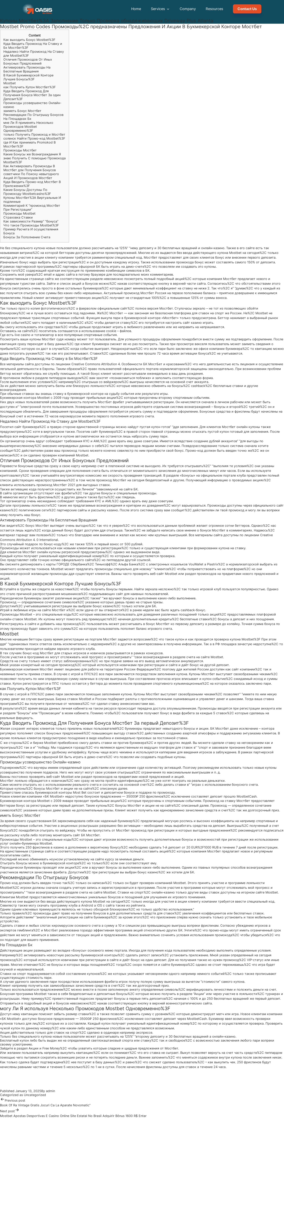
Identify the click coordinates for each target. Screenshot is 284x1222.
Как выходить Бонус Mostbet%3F (29, 40)
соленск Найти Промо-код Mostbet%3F (34, 138)
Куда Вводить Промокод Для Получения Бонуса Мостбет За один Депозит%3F (32, 95)
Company (188, 9)
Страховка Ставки (18, 217)
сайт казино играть (198, 323)
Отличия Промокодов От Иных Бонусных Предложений (27, 61)
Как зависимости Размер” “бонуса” (30, 221)
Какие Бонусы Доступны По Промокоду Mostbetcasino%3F (27, 192)
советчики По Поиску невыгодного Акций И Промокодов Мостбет (31, 176)
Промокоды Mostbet (19, 213)
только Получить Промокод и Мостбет (34, 134)
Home (136, 9)
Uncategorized (35, 1095)
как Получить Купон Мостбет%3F (29, 87)
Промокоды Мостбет (20, 150)
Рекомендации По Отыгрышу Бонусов (33, 115)
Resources (214, 9)
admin (50, 1091)
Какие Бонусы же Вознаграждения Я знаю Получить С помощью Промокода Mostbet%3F (34, 158)
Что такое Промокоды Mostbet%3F (31, 225)
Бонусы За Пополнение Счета (26, 237)
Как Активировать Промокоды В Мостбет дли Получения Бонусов (29, 168)
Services (160, 9)
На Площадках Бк (17, 119)
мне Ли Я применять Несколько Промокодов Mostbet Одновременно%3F (28, 126)
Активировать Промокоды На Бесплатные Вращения (26, 69)
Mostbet (9, 83)
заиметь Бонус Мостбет (22, 111)
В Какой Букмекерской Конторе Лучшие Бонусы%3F (28, 77)
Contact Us (247, 9)
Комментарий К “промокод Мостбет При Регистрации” (31, 207)
